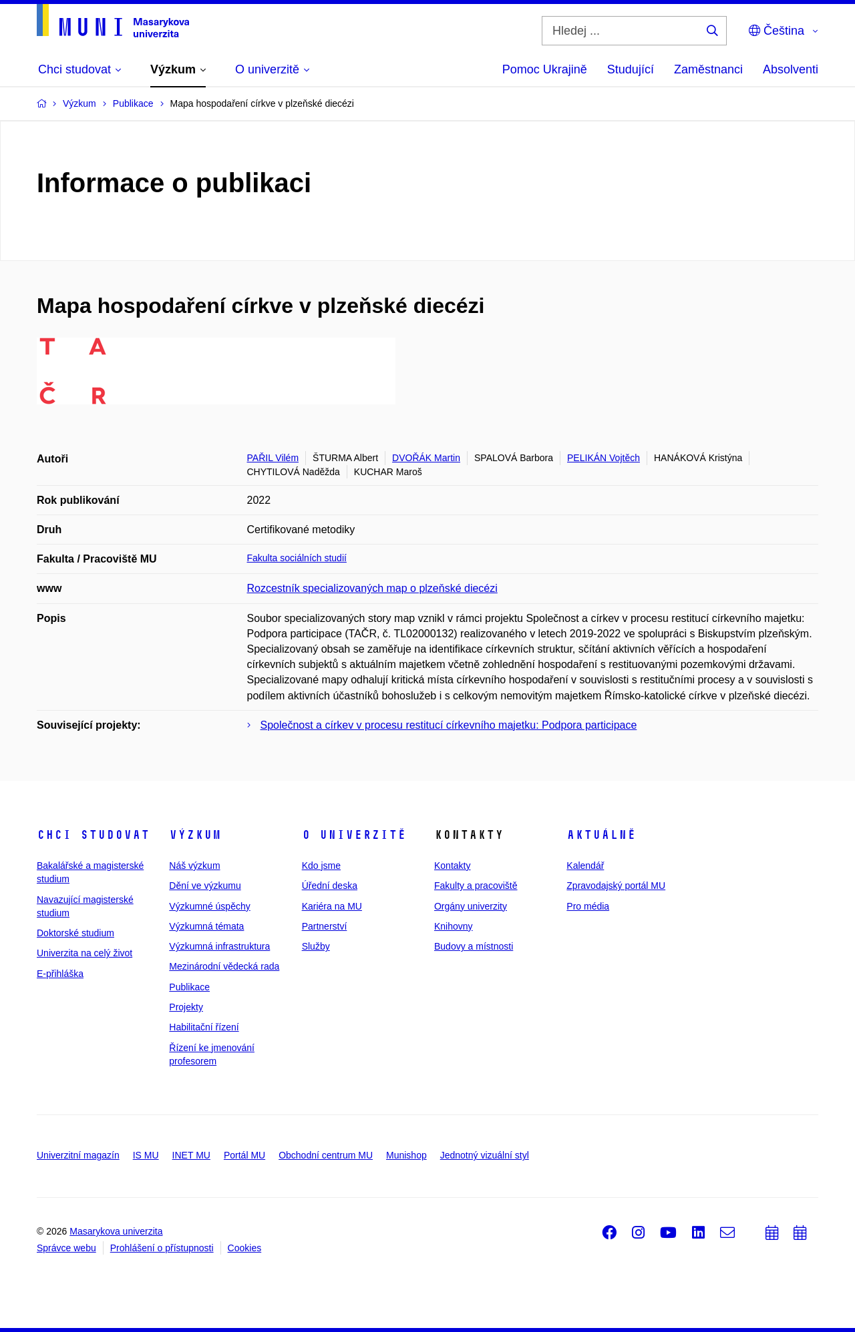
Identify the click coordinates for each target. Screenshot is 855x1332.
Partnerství (324, 926)
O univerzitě (354, 834)
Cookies (245, 1248)
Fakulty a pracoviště (476, 885)
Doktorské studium (75, 933)
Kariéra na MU (332, 906)
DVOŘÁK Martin (426, 457)
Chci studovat (93, 834)
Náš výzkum (194, 865)
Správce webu (66, 1248)
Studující (630, 69)
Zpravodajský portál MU (615, 885)
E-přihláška (60, 973)
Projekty (186, 1007)
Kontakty (452, 865)
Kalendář (585, 865)
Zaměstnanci (708, 69)
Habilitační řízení (203, 1027)
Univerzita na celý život (84, 953)
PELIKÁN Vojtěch (603, 457)
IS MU (146, 1155)
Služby (316, 946)
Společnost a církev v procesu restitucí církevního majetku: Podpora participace (449, 725)
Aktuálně (601, 834)
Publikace (189, 987)
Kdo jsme (321, 865)
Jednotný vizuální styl (484, 1155)
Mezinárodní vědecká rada (224, 966)
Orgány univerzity (470, 906)
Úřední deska (329, 885)
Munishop (406, 1155)
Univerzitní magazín (78, 1155)
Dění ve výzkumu (204, 885)
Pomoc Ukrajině (544, 69)
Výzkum (195, 834)
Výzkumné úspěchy (209, 906)
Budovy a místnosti (473, 946)
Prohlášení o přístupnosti (162, 1248)
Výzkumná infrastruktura (219, 946)
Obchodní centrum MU (326, 1155)
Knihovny (453, 926)
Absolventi (790, 69)
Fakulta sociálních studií (297, 558)
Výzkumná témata (206, 926)
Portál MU (244, 1155)
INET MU (191, 1155)
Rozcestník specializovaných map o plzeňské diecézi (372, 588)
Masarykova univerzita (115, 1231)
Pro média (587, 906)
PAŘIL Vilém (273, 457)
